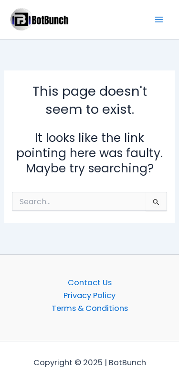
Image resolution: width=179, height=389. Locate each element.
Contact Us (90, 282)
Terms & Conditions (90, 308)
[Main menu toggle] (158, 19)
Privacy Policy (89, 295)
